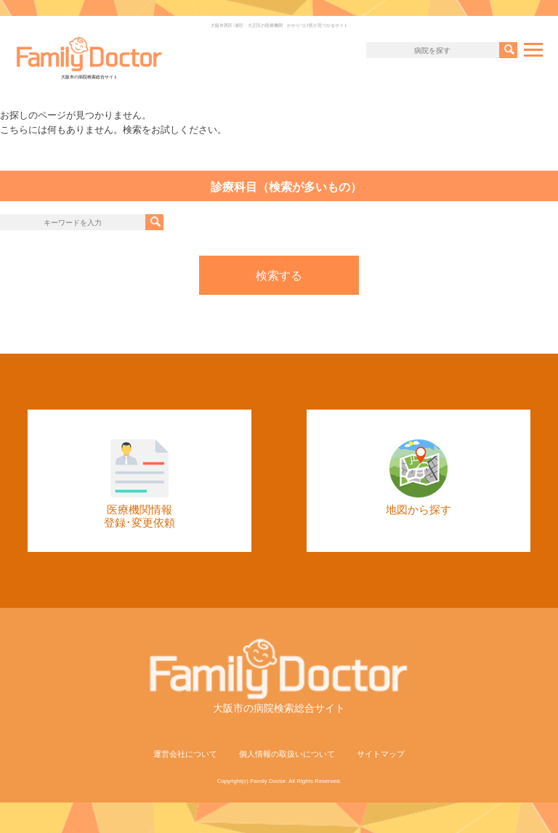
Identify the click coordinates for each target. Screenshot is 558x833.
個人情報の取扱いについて (287, 753)
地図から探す (418, 477)
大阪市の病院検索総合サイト (89, 57)
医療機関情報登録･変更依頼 (139, 484)
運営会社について (185, 753)
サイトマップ (381, 753)
